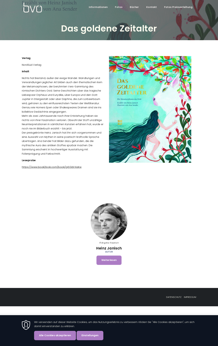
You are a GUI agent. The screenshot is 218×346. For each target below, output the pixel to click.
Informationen (98, 7)
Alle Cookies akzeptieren (55, 338)
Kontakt (151, 7)
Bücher (134, 7)
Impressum (190, 297)
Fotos (118, 7)
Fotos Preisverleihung (178, 7)
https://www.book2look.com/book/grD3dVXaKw (51, 167)
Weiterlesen (111, 261)
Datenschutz (173, 297)
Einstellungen (89, 338)
